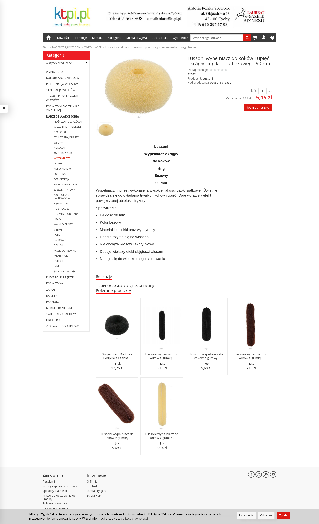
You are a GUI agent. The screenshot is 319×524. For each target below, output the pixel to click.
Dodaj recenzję (144, 286)
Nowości (63, 38)
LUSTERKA (60, 174)
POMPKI (58, 245)
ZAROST (51, 289)
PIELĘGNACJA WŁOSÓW (62, 84)
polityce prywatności (134, 518)
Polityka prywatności (56, 503)
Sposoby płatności (55, 491)
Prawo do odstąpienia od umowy (59, 497)
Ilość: (253, 91)
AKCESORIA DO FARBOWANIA (62, 196)
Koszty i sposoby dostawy (60, 486)
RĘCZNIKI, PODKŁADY (66, 214)
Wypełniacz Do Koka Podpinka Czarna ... (117, 356)
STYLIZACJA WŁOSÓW (60, 90)
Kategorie (114, 38)
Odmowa (266, 515)
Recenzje (104, 276)
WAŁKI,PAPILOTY (63, 224)
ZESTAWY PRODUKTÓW (62, 326)
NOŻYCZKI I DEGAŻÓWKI (68, 121)
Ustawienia (246, 515)
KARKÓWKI (60, 240)
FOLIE (57, 234)
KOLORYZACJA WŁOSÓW (62, 78)
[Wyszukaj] (247, 37)
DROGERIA (53, 320)
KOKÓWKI (59, 147)
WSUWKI (59, 142)
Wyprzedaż (180, 38)
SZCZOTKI (60, 132)
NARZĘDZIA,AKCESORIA (62, 116)
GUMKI (58, 163)
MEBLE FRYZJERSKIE (59, 308)
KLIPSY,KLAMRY (62, 168)
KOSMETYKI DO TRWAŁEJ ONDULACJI (63, 108)
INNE (56, 266)
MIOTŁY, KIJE (61, 255)
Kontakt (97, 38)
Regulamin (49, 481)
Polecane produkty (113, 290)
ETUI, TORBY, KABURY (66, 137)
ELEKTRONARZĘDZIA (60, 277)
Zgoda (283, 515)
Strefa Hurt (160, 38)
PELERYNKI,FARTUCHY (66, 184)
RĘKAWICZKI (61, 203)
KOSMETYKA (54, 283)
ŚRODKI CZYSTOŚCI (65, 271)
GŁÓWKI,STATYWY (64, 190)
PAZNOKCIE (54, 302)
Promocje (80, 38)
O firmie (92, 481)
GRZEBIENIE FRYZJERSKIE (67, 127)
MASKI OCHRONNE (65, 250)
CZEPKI (58, 229)
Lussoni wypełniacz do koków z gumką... (161, 356)
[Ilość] (262, 91)
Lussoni (208, 78)
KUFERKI (58, 261)
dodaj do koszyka (258, 107)
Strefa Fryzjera (136, 38)
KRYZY (57, 219)
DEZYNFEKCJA (62, 179)
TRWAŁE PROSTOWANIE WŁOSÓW (62, 98)
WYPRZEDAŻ (54, 72)
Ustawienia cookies (55, 508)
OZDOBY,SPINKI (63, 153)
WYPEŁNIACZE (62, 158)
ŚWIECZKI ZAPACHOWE (62, 314)
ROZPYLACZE (61, 208)
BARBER (51, 295)
